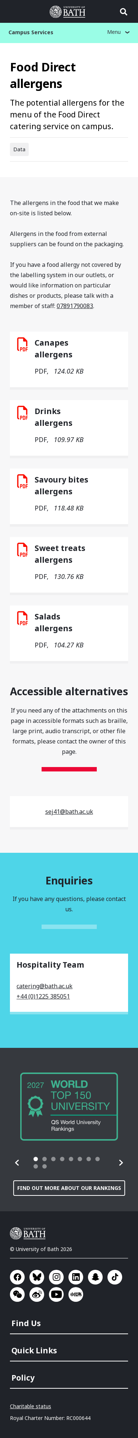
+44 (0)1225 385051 (43, 996)
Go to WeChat (17, 1294)
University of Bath (29, 1233)
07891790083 (75, 306)
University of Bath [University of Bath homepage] (69, 11)
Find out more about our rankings (69, 1187)
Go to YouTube (56, 1294)
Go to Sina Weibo (36, 1294)
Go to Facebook (17, 1277)
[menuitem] (69, 1320)
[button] (17, 1162)
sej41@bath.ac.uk (69, 812)
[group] (69, 1107)
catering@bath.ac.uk (44, 986)
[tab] (35, 1159)
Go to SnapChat (95, 1277)
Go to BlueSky (36, 1277)
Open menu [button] (14, 12)
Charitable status (30, 1406)
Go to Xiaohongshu (75, 1294)
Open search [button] (123, 12)
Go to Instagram (56, 1277)
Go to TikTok (114, 1277)
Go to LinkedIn (75, 1277)
